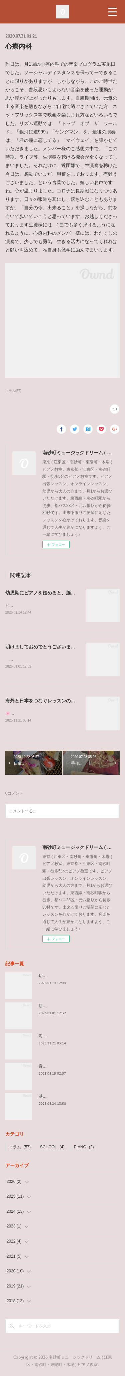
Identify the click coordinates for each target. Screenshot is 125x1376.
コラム (20, 1148)
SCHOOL (52, 1148)
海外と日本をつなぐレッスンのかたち (45, 701)
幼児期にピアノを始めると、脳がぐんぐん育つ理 (56, 592)
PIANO (84, 1148)
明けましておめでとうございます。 (42, 647)
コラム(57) (13, 391)
